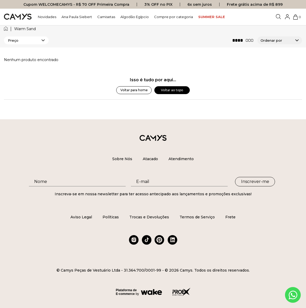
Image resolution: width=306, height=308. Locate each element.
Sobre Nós (122, 158)
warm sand (25, 29)
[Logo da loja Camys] (18, 17)
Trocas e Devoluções (149, 217)
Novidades (47, 17)
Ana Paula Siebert (77, 17)
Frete (230, 217)
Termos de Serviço (197, 217)
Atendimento (181, 158)
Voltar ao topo (172, 90)
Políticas (111, 217)
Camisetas (106, 17)
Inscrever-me (255, 181)
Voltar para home (134, 90)
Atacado (150, 158)
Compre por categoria (173, 17)
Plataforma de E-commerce (126, 292)
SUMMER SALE (211, 17)
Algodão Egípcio (134, 17)
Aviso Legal (81, 217)
